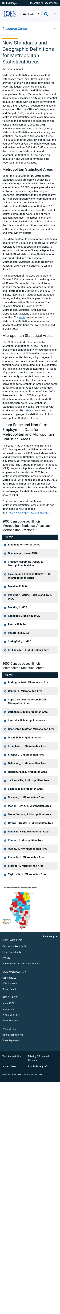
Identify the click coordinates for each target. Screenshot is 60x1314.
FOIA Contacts (9, 1215)
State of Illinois (35, 1306)
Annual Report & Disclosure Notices (21, 1195)
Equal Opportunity (11, 1184)
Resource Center (15, 29)
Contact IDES (9, 1209)
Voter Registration (11, 1272)
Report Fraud (9, 1221)
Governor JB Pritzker (11, 1306)
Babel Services (10, 1252)
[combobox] (34, 14)
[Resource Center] (54, 28)
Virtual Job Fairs (11, 1246)
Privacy (6, 1189)
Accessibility (9, 1241)
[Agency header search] (46, 14)
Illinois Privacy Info (38, 1298)
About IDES (8, 1235)
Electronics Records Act (14, 1178)
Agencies (36, 3)
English (31, 14)
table (22, 317)
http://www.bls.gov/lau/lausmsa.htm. (28, 512)
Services (51, 3)
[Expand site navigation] (55, 14)
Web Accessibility (11, 1288)
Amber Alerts (9, 1298)
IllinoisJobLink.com (12, 1266)
